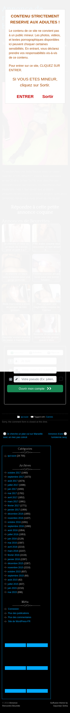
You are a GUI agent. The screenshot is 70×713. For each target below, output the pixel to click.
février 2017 (13, 505)
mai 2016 (12, 542)
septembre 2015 (16, 575)
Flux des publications (18, 613)
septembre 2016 (16, 526)
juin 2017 (12, 489)
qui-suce (24, 417)
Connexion (13, 609)
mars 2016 (13, 551)
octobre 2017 (14, 472)
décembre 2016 (15, 513)
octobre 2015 (14, 571)
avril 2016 (12, 547)
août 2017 (13, 481)
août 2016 (13, 530)
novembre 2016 (15, 518)
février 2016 (13, 555)
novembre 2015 (15, 567)
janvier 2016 (14, 559)
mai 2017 (12, 493)
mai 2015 (12, 592)
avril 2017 (12, 497)
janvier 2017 (14, 509)
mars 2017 (13, 501)
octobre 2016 (14, 522)
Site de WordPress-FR (19, 621)
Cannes (49, 417)
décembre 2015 (15, 563)
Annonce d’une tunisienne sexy (57, 435)
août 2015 (13, 579)
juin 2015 (12, 588)
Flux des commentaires (19, 617)
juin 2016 (12, 538)
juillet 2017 (13, 485)
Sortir (47, 96)
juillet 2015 (13, 584)
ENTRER (25, 96)
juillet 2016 (13, 534)
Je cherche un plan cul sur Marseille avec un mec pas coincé (23, 435)
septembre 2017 (16, 477)
